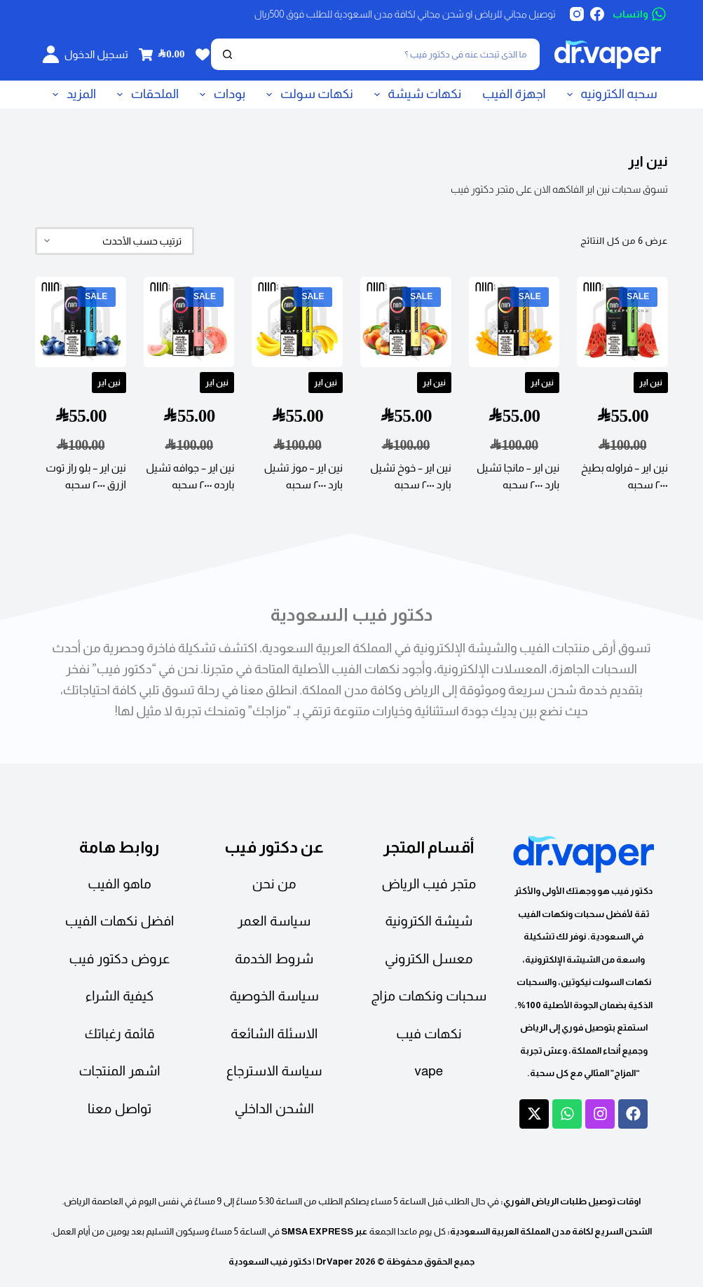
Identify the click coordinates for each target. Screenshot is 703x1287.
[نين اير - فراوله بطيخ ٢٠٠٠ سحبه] (622, 322)
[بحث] (391, 54)
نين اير (650, 382)
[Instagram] (577, 14)
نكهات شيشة (415, 94)
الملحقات (145, 94)
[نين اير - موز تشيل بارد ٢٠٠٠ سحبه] (297, 322)
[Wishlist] (203, 55)
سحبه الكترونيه (609, 94)
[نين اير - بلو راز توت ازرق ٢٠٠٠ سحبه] (80, 322)
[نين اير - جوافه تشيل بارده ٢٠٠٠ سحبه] (189, 322)
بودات (219, 94)
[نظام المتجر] (114, 241)
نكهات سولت (307, 94)
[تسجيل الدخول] (85, 54)
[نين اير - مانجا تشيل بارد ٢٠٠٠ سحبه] (514, 322)
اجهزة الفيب (514, 94)
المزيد (71, 94)
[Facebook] (597, 14)
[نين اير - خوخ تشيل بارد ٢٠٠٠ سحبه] (405, 322)
